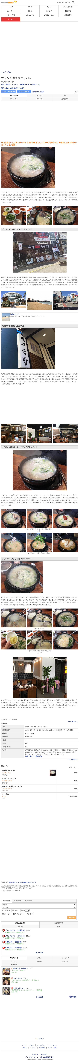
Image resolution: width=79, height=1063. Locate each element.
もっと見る (39, 952)
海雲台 (8, 84)
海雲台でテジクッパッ (29, 882)
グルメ (49, 7)
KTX (58, 926)
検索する (71, 917)
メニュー (39, 95)
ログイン (60, 2)
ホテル (30, 11)
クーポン (11, 19)
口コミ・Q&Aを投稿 (8, 91)
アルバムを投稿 (24, 91)
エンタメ (49, 11)
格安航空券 (68, 15)
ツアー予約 (28, 901)
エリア (30, 7)
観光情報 (68, 11)
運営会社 (35, 1055)
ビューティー (10, 11)
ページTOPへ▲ (73, 721)
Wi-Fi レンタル (49, 15)
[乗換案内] (38, 756)
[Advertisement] (39, 40)
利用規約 (44, 1055)
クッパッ (15, 84)
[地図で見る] (29, 756)
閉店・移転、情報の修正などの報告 (12, 88)
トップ (11, 7)
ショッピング (68, 7)
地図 (65, 95)
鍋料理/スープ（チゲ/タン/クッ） (30, 84)
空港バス (20, 926)
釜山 (2, 84)
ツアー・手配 (10, 15)
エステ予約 (17, 901)
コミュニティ (30, 15)
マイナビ (67, 2)
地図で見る (72, 997)
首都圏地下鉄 (58, 923)
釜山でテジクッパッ (15, 882)
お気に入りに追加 (38, 92)
